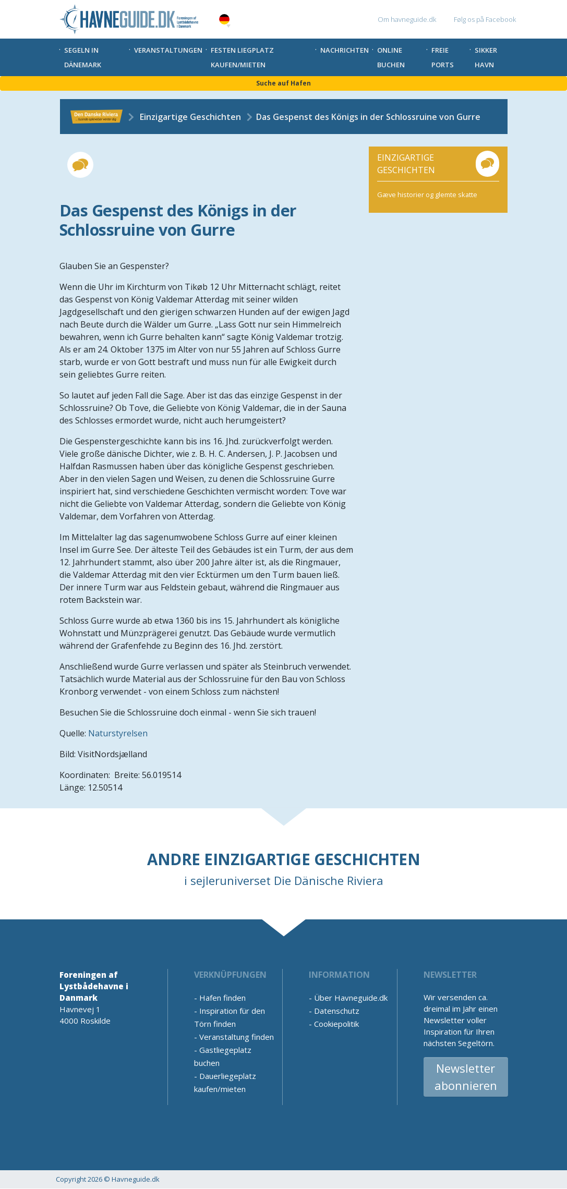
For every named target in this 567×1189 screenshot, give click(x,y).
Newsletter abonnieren (466, 1076)
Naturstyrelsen (118, 733)
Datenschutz (336, 1010)
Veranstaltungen (168, 50)
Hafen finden (222, 997)
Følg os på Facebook (485, 19)
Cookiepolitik (336, 1023)
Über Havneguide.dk (351, 997)
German (224, 20)
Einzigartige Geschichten (190, 117)
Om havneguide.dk (407, 19)
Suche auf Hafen (283, 83)
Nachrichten (344, 50)
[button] (228, 26)
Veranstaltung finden (236, 1037)
